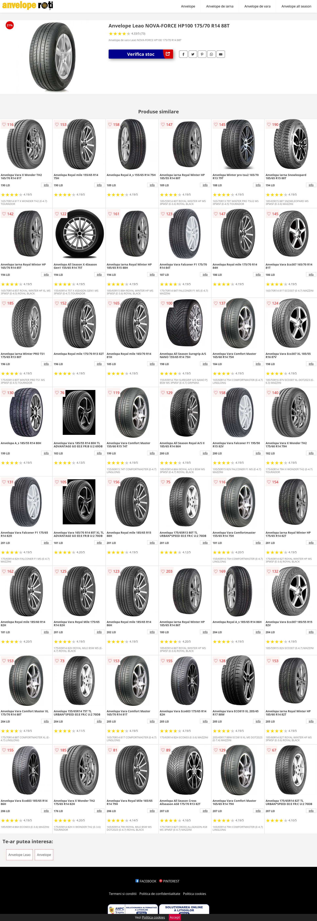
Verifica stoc (150, 54)
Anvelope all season (296, 6)
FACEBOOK (145, 881)
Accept (175, 917)
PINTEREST (169, 881)
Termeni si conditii (123, 893)
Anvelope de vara (258, 6)
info (46, 185)
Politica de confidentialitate (160, 893)
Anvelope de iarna (219, 6)
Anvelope (188, 6)
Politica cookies (194, 893)
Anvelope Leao (19, 855)
